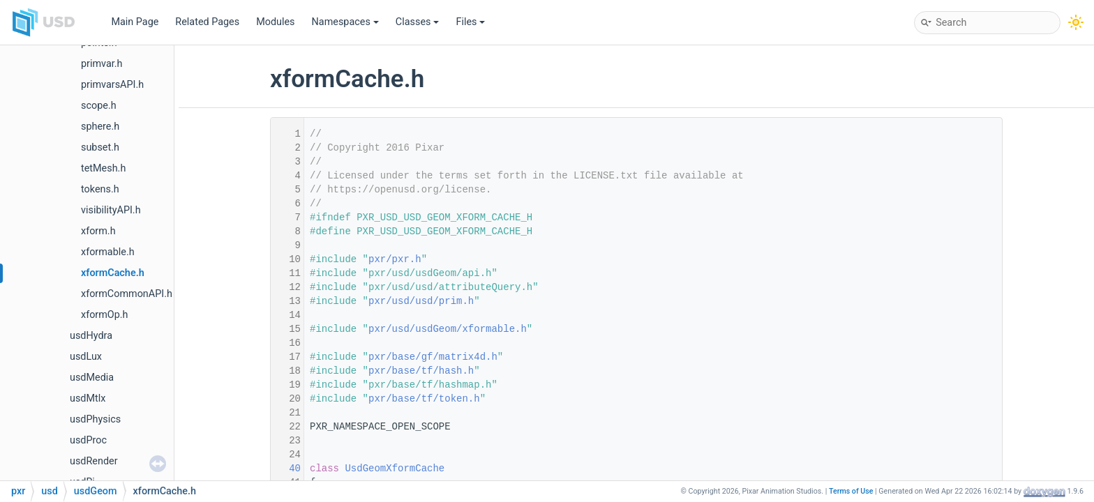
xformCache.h (112, 273)
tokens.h (100, 189)
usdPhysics (95, 419)
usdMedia (92, 377)
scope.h (99, 106)
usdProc (88, 440)
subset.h (100, 147)
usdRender (94, 461)
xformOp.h (104, 315)
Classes (418, 22)
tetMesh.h (103, 168)
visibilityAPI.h (111, 210)
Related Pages (207, 22)
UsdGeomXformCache (394, 468)
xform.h (98, 231)
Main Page (134, 22)
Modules (275, 22)
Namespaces (345, 22)
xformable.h (108, 252)
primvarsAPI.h (112, 85)
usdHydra (91, 336)
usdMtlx (87, 398)
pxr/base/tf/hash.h (421, 370)
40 (286, 468)
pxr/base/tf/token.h (424, 398)
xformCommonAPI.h (126, 294)
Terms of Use (851, 491)
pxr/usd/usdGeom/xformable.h (447, 329)
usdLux (86, 357)
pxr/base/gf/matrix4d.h (432, 357)
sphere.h (100, 126)
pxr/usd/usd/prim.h (421, 301)
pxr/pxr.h (394, 259)
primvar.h (102, 64)
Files (470, 22)
